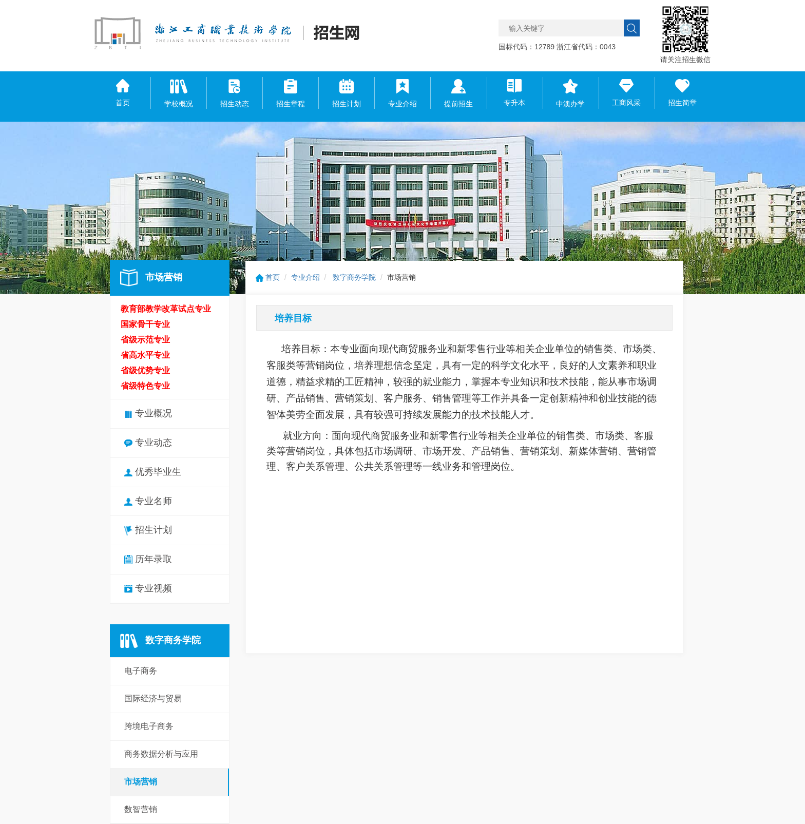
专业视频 (148, 588)
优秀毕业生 (152, 472)
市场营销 (140, 781)
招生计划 (148, 530)
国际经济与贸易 (153, 698)
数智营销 (140, 809)
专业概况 (148, 413)
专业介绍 (305, 277)
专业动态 (148, 442)
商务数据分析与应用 (161, 754)
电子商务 (140, 670)
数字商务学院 (354, 277)
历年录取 (148, 559)
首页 (268, 277)
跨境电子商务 (149, 726)
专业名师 (148, 501)
